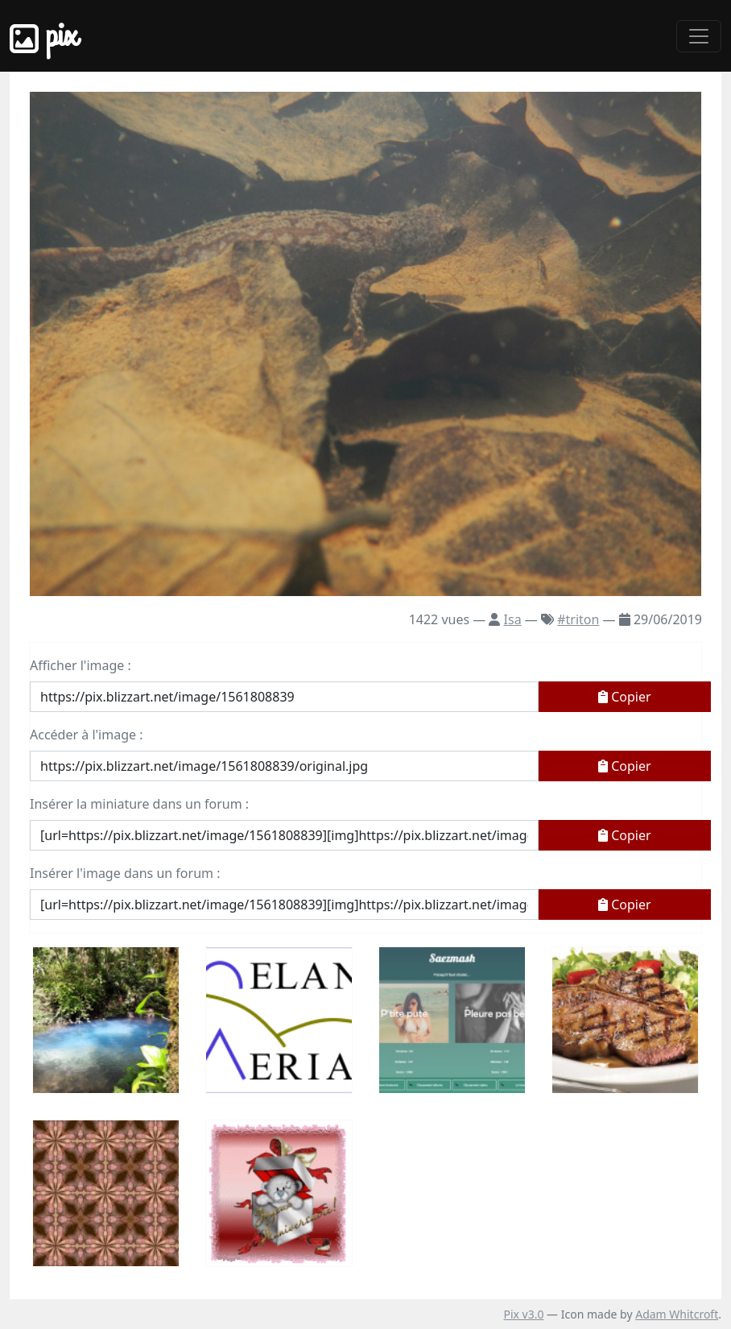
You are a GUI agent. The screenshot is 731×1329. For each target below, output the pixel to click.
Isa (513, 619)
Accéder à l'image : (86, 734)
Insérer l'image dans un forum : (125, 873)
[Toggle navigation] (698, 36)
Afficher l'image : (80, 665)
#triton (578, 619)
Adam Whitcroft (676, 1314)
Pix (43, 36)
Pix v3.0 (523, 1314)
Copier (624, 697)
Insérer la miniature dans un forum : (139, 804)
